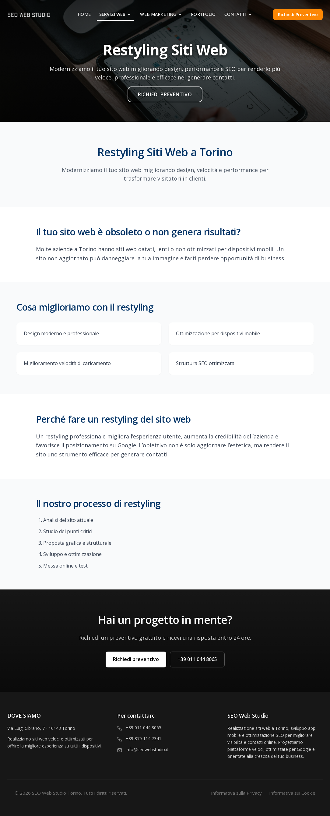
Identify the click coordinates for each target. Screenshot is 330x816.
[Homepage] (41, 14)
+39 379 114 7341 (143, 738)
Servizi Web (115, 14)
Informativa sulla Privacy (236, 793)
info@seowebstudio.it (147, 749)
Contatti (238, 14)
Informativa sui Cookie (292, 793)
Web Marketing (161, 14)
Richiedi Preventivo (298, 14)
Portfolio (203, 14)
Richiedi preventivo (136, 659)
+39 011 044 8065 (197, 659)
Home (84, 14)
